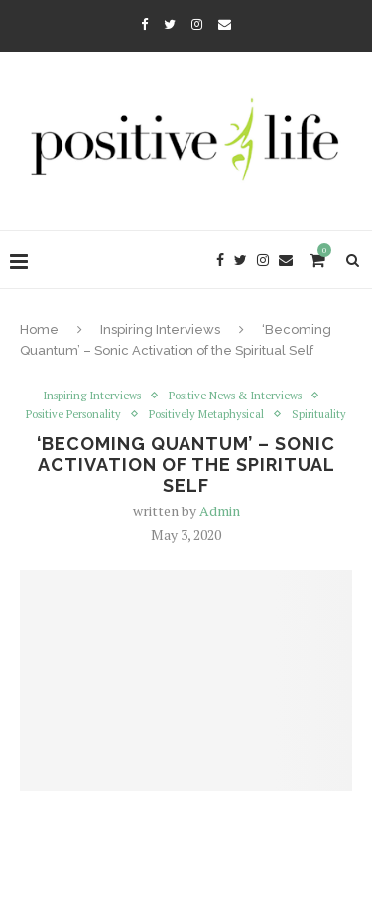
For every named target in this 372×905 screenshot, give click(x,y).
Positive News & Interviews (235, 396)
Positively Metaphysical (206, 414)
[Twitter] (170, 24)
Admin (219, 511)
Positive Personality (73, 414)
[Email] (224, 24)
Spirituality (319, 414)
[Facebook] (144, 24)
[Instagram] (196, 24)
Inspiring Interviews (160, 329)
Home (39, 329)
